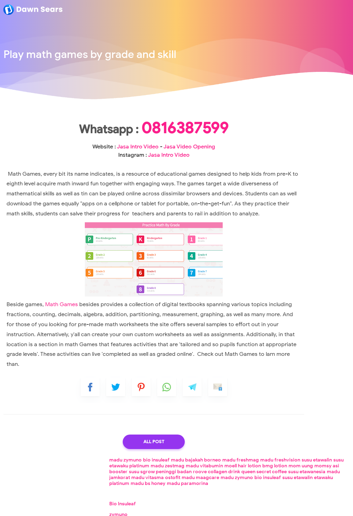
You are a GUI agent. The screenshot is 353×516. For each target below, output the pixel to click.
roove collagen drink (276, 143)
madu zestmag (270, 126)
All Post (122, 482)
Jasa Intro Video (118, 168)
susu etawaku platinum (310, 120)
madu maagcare (308, 155)
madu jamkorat (309, 149)
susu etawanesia (271, 149)
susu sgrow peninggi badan (304, 137)
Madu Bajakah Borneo (278, 214)
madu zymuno (269, 108)
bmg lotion (280, 132)
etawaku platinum (273, 167)
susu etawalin (268, 120)
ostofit (280, 155)
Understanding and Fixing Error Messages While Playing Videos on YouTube (292, 343)
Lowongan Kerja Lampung (157, 506)
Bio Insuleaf (266, 193)
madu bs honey (311, 167)
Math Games (59, 341)
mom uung (306, 132)
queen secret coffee (324, 143)
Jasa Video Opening (276, 225)
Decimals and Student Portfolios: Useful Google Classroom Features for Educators (299, 375)
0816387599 (123, 149)
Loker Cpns (237, 506)
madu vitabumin (306, 126)
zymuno (262, 204)
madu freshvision (329, 114)
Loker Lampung (205, 506)
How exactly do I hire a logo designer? (297, 319)
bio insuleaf (300, 108)
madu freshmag (289, 114)
